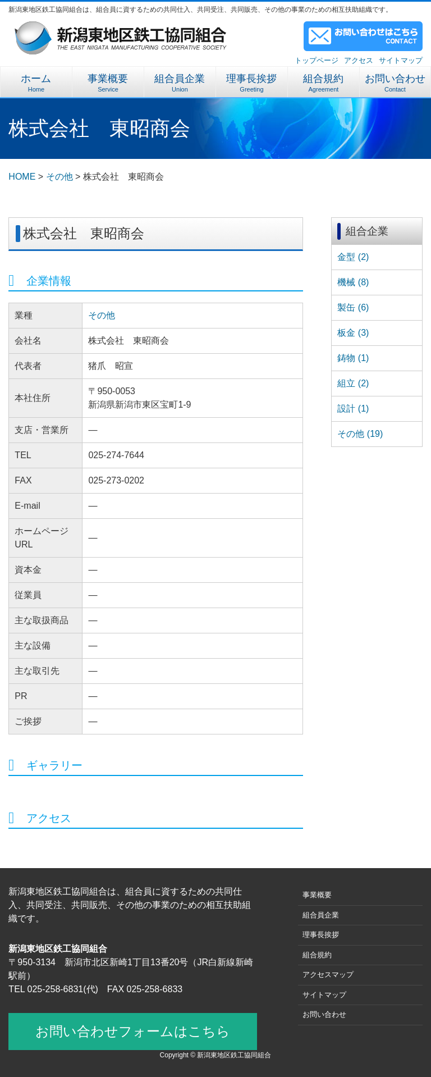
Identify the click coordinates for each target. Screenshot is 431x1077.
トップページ (316, 60)
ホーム (36, 83)
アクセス (358, 60)
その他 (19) (360, 434)
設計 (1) (353, 408)
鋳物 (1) (353, 358)
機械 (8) (353, 282)
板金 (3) (353, 332)
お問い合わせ (395, 83)
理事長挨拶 (251, 83)
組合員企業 (180, 83)
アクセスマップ (328, 974)
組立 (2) (353, 383)
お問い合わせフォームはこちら (132, 1031)
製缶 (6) (353, 307)
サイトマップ (401, 60)
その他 (101, 315)
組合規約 (323, 83)
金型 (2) (353, 257)
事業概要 (108, 83)
